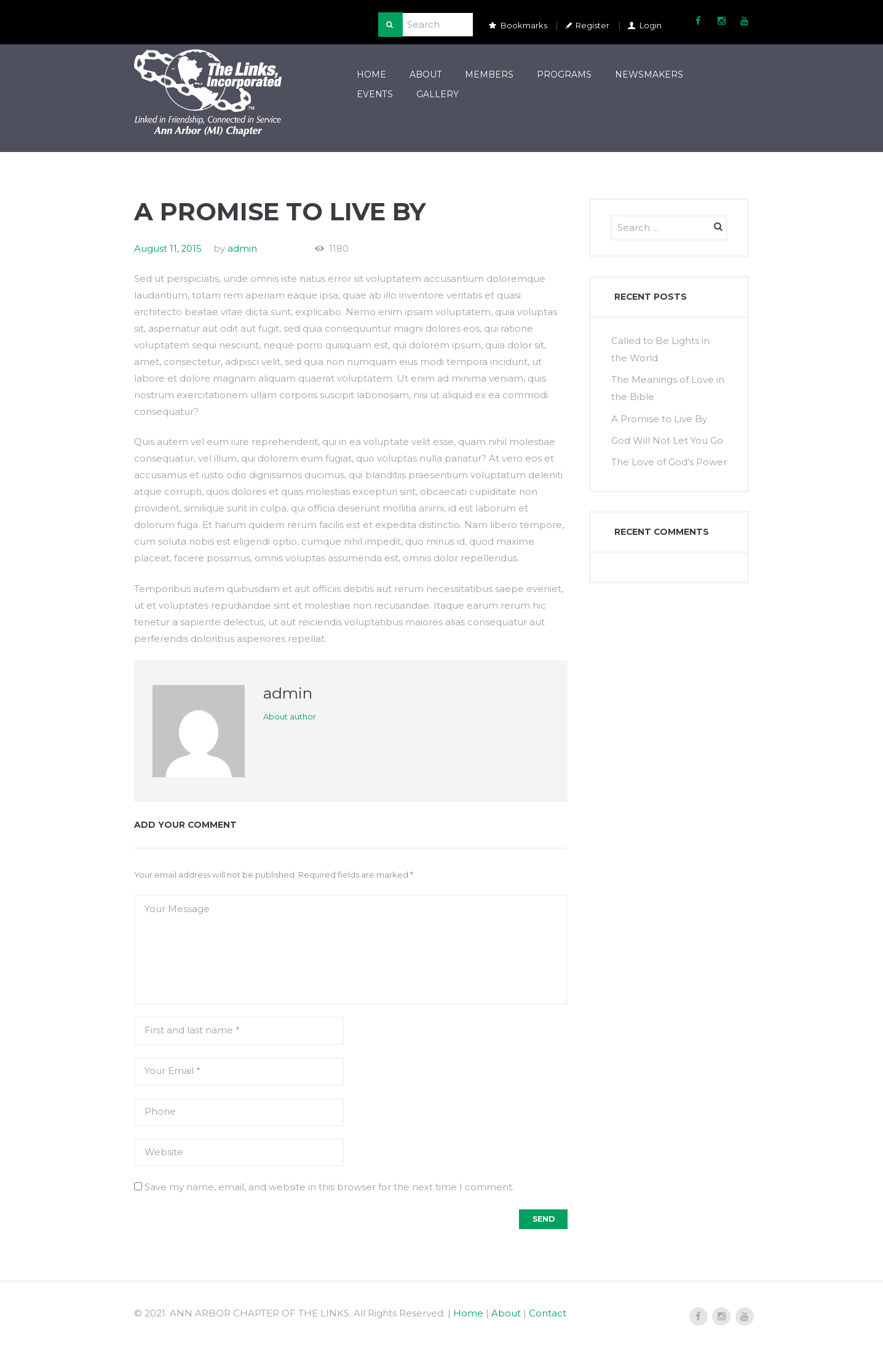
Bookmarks (524, 25)
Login (650, 25)
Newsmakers (649, 74)
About (426, 74)
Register (592, 25)
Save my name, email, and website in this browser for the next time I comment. (329, 1186)
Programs (564, 74)
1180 (339, 248)
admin (243, 248)
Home (371, 74)
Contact (547, 1312)
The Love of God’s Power (669, 458)
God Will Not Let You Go (667, 437)
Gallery (437, 93)
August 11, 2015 (168, 248)
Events (375, 93)
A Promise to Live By (659, 416)
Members (489, 74)
